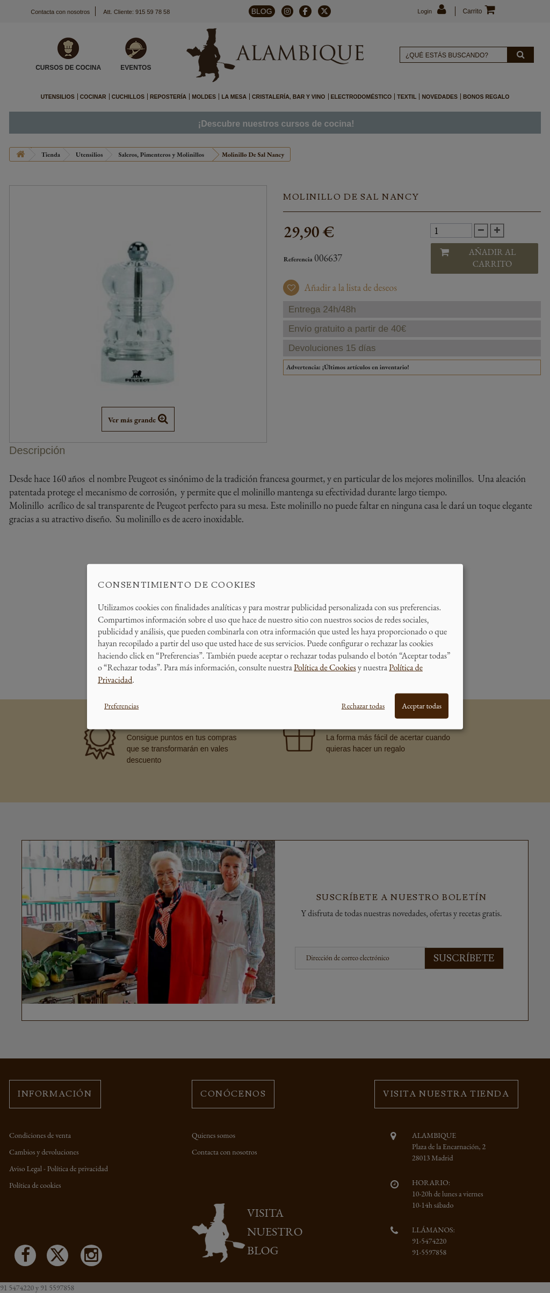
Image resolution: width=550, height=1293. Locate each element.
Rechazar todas (363, 706)
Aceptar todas (422, 706)
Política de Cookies (325, 667)
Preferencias (121, 706)
